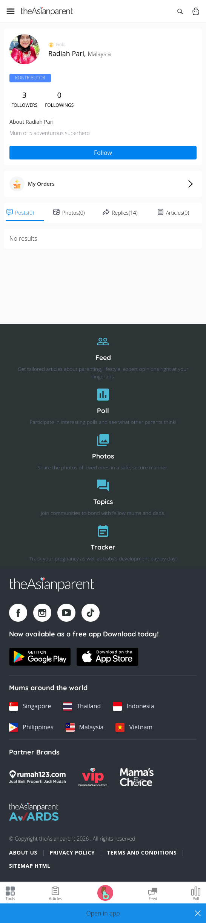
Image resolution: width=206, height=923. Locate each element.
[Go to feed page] (47, 11)
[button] (103, 913)
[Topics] (103, 495)
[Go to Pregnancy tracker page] (105, 892)
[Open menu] (10, 11)
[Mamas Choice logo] (137, 777)
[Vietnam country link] (133, 727)
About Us (23, 852)
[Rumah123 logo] (37, 777)
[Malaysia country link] (85, 727)
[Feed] (103, 355)
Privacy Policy (72, 852)
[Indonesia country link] (133, 706)
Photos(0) (73, 212)
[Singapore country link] (30, 706)
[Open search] (180, 11)
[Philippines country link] (31, 727)
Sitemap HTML (30, 865)
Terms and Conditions (142, 852)
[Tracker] (103, 541)
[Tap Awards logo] (33, 811)
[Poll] (103, 404)
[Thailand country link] (82, 706)
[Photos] (103, 450)
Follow (103, 153)
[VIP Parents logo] (93, 777)
